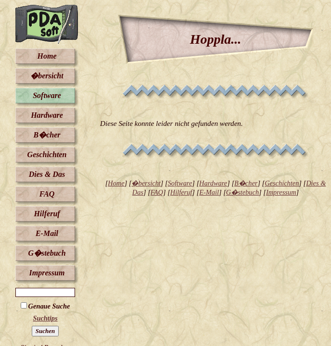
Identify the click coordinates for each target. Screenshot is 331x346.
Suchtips (45, 318)
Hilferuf (47, 214)
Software (47, 95)
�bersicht (46, 76)
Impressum (47, 273)
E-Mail (47, 233)
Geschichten (47, 154)
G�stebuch (46, 253)
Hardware (47, 115)
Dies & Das (47, 174)
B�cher (47, 135)
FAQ (46, 194)
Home (47, 56)
